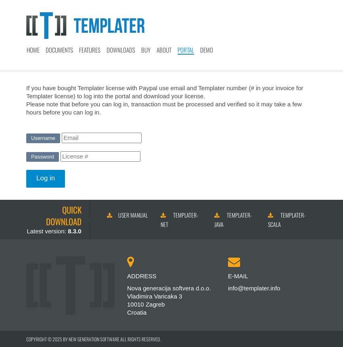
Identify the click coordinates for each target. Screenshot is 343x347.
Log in (45, 178)
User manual (127, 215)
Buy (146, 50)
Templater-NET (179, 220)
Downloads (121, 50)
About (164, 50)
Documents (59, 50)
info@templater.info (254, 288)
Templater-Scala (286, 220)
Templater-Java (233, 220)
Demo (206, 50)
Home (33, 50)
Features (89, 50)
